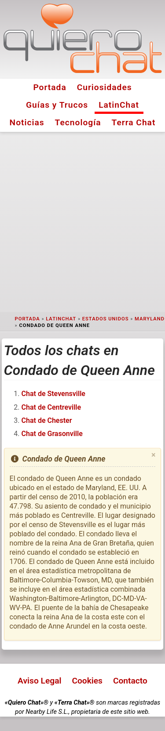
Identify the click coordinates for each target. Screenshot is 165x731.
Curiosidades (104, 87)
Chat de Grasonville (52, 433)
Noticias (27, 122)
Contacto (130, 681)
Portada (49, 87)
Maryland (150, 319)
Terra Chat (134, 122)
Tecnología (78, 122)
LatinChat (119, 105)
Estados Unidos (105, 319)
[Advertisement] (82, 222)
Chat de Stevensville (53, 393)
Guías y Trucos (57, 105)
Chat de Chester (47, 420)
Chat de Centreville (51, 407)
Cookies (87, 681)
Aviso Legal (39, 681)
